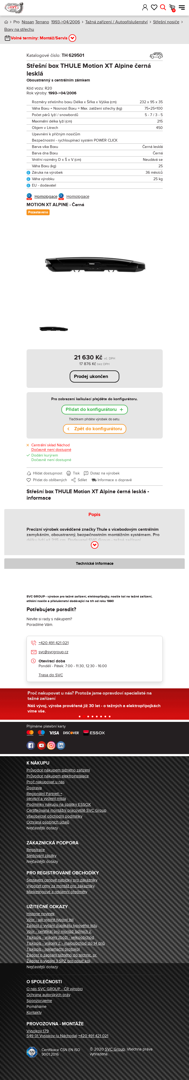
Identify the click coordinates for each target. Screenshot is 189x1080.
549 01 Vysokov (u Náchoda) (52, 1035)
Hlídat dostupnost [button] (47, 473)
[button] (137, 7)
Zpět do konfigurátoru (98, 429)
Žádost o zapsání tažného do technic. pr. (62, 955)
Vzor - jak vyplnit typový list (50, 919)
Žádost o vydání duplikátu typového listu (62, 925)
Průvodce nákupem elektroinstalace (58, 776)
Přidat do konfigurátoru (91, 410)
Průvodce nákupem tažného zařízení (58, 770)
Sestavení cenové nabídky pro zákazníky (62, 880)
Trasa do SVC (51, 675)
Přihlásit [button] (145, 7)
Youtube (41, 745)
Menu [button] (182, 7)
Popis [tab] (94, 515)
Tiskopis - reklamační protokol (53, 949)
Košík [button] (174, 10)
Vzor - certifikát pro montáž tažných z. (59, 931)
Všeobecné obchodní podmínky (54, 816)
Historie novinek (41, 913)
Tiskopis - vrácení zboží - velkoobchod (60, 937)
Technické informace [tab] (94, 563)
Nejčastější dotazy (42, 828)
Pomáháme (36, 1006)
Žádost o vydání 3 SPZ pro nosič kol (58, 961)
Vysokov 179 (38, 1031)
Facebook (31, 745)
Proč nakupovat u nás (46, 782)
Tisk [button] (76, 473)
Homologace (46, 196)
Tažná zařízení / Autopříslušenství (116, 22)
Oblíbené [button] (154, 7)
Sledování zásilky (41, 855)
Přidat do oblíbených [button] (50, 480)
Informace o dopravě (115, 480)
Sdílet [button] (82, 480)
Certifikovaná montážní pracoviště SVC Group (66, 810)
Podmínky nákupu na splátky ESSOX (59, 804)
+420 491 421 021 (54, 642)
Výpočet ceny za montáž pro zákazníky (61, 886)
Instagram (51, 745)
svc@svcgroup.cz (53, 652)
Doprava (34, 787)
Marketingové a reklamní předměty (57, 891)
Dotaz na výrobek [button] (105, 473)
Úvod (6, 22)
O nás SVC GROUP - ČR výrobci (55, 988)
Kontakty (34, 1012)
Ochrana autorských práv (48, 994)
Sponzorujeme (39, 1000)
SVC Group (115, 1049)
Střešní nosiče (166, 22)
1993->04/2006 (65, 22)
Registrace (36, 849)
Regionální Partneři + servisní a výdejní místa (46, 796)
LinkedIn (61, 745)
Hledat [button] (162, 7)
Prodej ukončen (91, 377)
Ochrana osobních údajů (48, 822)
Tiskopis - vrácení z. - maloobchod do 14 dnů (66, 943)
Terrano (42, 22)
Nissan (28, 22)
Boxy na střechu (19, 29)
